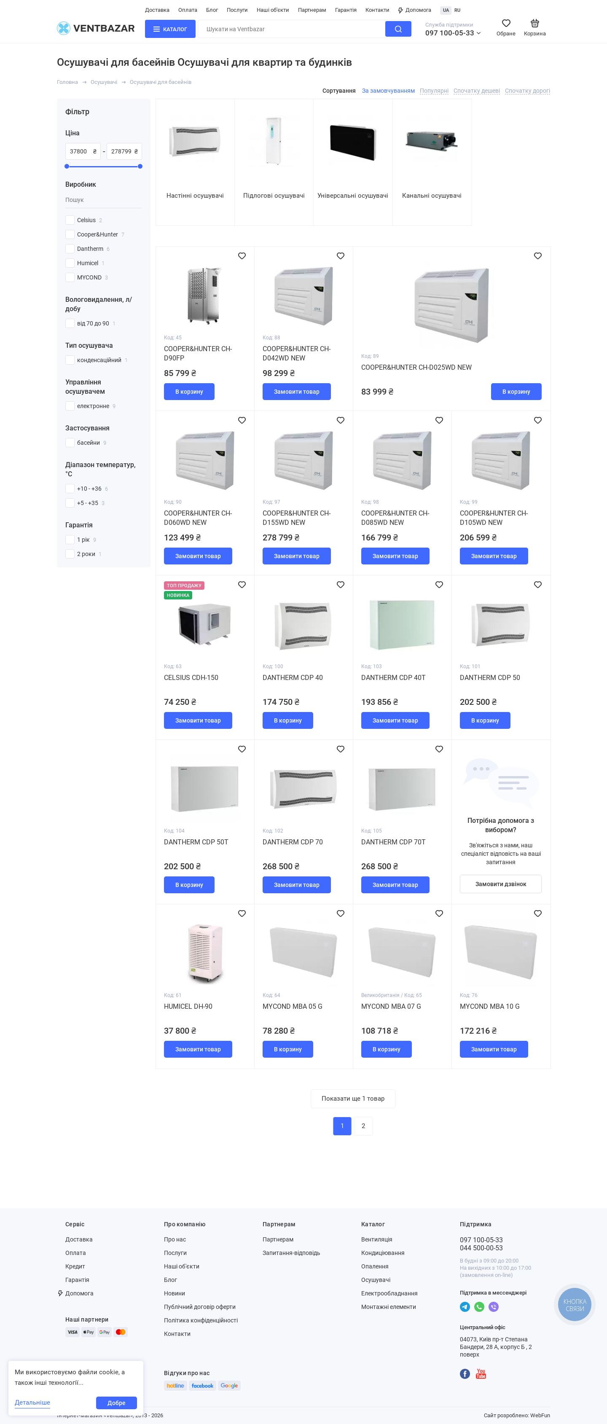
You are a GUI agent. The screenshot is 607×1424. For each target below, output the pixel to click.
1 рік (86, 539)
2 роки (89, 554)
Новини (174, 1293)
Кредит (75, 1266)
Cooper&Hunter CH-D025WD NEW (416, 367)
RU (457, 10)
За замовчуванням (388, 90)
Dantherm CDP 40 (293, 678)
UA (446, 10)
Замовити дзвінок (500, 884)
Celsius (89, 220)
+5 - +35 (91, 503)
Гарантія (346, 10)
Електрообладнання (389, 1293)
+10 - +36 (92, 488)
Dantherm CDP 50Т (196, 842)
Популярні (434, 90)
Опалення (375, 1266)
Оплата (187, 10)
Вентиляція (376, 1239)
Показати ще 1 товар (353, 1098)
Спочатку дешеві (477, 90)
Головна (67, 82)
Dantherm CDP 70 (293, 842)
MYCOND (92, 277)
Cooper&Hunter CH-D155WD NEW (296, 518)
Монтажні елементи (388, 1306)
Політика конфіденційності (201, 1320)
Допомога (414, 10)
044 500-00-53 (481, 1248)
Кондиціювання (383, 1252)
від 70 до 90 (96, 323)
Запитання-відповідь (291, 1252)
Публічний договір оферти (200, 1306)
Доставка (157, 10)
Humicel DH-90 (188, 1006)
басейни (91, 442)
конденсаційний (102, 360)
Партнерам (312, 10)
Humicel (91, 263)
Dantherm (93, 248)
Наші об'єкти (273, 10)
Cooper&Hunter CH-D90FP (198, 353)
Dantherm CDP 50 (490, 678)
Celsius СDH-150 (191, 678)
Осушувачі (104, 82)
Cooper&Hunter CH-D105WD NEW (494, 518)
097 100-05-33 (449, 33)
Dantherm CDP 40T (393, 678)
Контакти (377, 10)
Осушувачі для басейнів (160, 82)
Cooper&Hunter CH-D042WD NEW (296, 353)
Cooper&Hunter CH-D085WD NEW (395, 518)
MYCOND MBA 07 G (391, 1006)
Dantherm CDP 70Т (393, 842)
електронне (96, 406)
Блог (212, 10)
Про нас (175, 1239)
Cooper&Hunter (100, 234)
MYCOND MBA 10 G (490, 1006)
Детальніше (32, 1402)
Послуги (237, 10)
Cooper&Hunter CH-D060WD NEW (198, 518)
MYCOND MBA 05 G (292, 1006)
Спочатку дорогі (527, 90)
